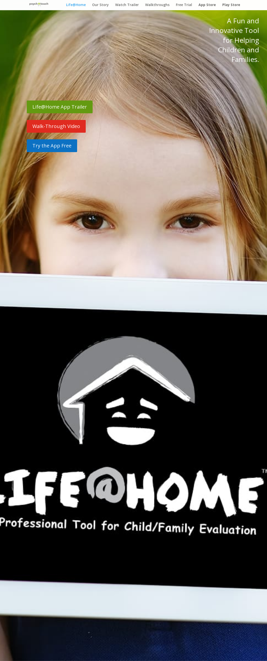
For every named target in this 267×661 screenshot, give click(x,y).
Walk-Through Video (56, 126)
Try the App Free (51, 145)
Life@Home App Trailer (59, 106)
